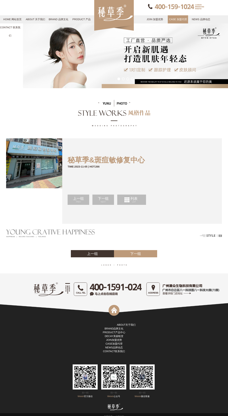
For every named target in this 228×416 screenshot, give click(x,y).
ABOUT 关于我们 (35, 19)
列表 (134, 200)
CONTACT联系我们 (114, 351)
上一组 (78, 200)
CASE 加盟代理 (178, 19)
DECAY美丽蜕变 (114, 336)
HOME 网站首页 (12, 19)
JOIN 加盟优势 (155, 19)
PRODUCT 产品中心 (81, 20)
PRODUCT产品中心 (114, 332)
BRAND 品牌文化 (58, 19)
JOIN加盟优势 (114, 339)
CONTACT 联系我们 (10, 29)
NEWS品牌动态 (114, 347)
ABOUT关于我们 (126, 324)
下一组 (103, 200)
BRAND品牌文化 (113, 328)
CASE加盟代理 (114, 343)
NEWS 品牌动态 (201, 19)
